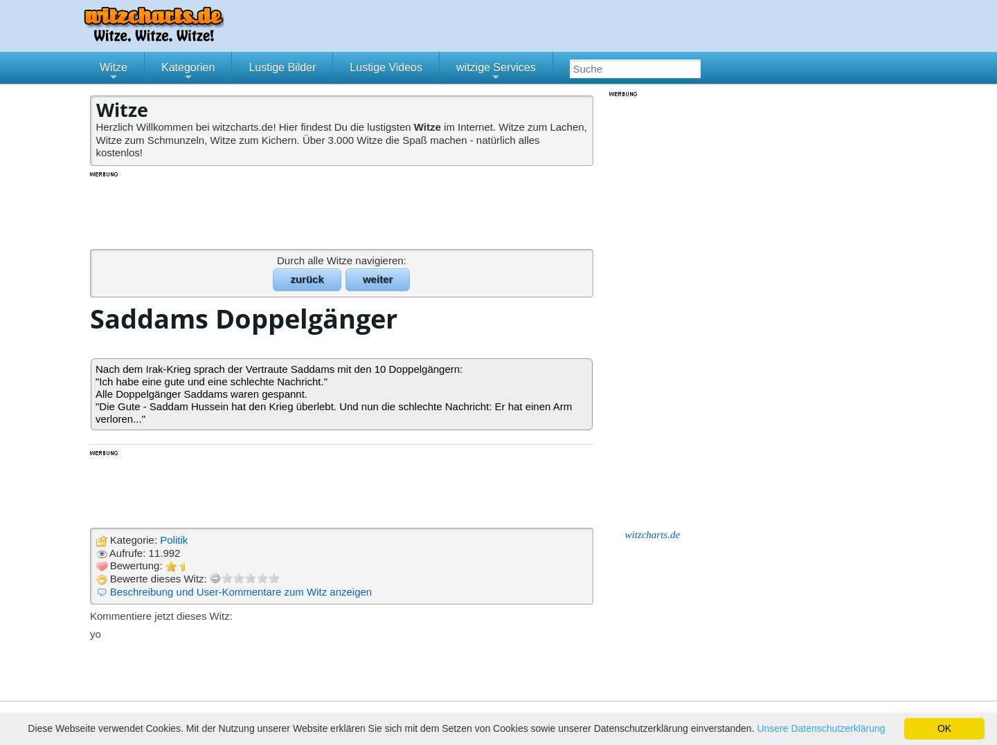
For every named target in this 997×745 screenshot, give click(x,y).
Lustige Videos (386, 67)
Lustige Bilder (282, 67)
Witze (113, 73)
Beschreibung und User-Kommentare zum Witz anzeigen (241, 592)
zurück (306, 279)
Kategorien (188, 73)
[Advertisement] (342, 209)
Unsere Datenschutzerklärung (821, 728)
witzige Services (496, 73)
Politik (174, 540)
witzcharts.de (653, 534)
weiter (378, 279)
